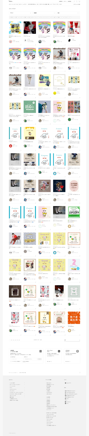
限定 (25, 17)
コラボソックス (67, 17)
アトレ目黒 (53, 17)
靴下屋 (12, 17)
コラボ (21, 17)
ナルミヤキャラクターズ (45, 17)
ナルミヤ (36, 17)
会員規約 (24, 361)
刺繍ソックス (60, 17)
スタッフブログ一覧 (22, 372)
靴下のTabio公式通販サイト (13, 372)
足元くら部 (31, 17)
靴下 (16, 17)
